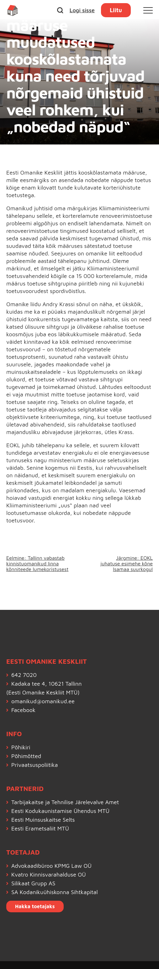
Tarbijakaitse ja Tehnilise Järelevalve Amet (65, 802)
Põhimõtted (26, 756)
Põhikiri (20, 747)
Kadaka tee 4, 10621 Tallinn (46, 683)
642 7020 (24, 675)
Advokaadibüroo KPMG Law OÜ (51, 865)
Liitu (116, 10)
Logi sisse (82, 10)
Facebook (23, 710)
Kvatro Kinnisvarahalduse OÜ (48, 874)
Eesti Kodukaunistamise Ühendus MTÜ (60, 811)
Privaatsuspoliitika (34, 765)
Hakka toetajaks (35, 906)
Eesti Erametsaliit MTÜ (40, 828)
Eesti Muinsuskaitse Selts (43, 819)
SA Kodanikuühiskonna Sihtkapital (54, 892)
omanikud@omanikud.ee (43, 701)
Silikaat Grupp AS (33, 883)
